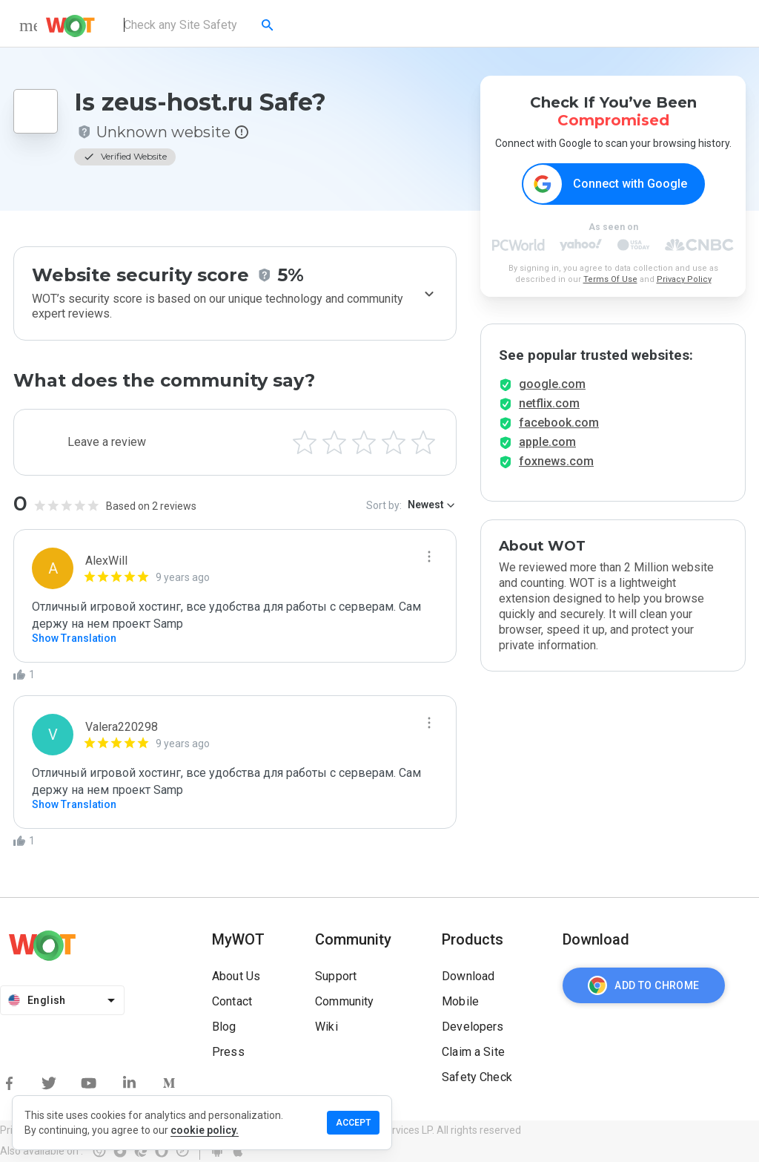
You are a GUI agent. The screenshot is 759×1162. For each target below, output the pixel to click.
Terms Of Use (610, 280)
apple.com (547, 446)
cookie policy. (204, 1130)
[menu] (28, 25)
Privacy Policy (684, 280)
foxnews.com (556, 466)
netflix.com (549, 408)
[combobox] (200, 25)
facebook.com (559, 427)
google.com (552, 388)
